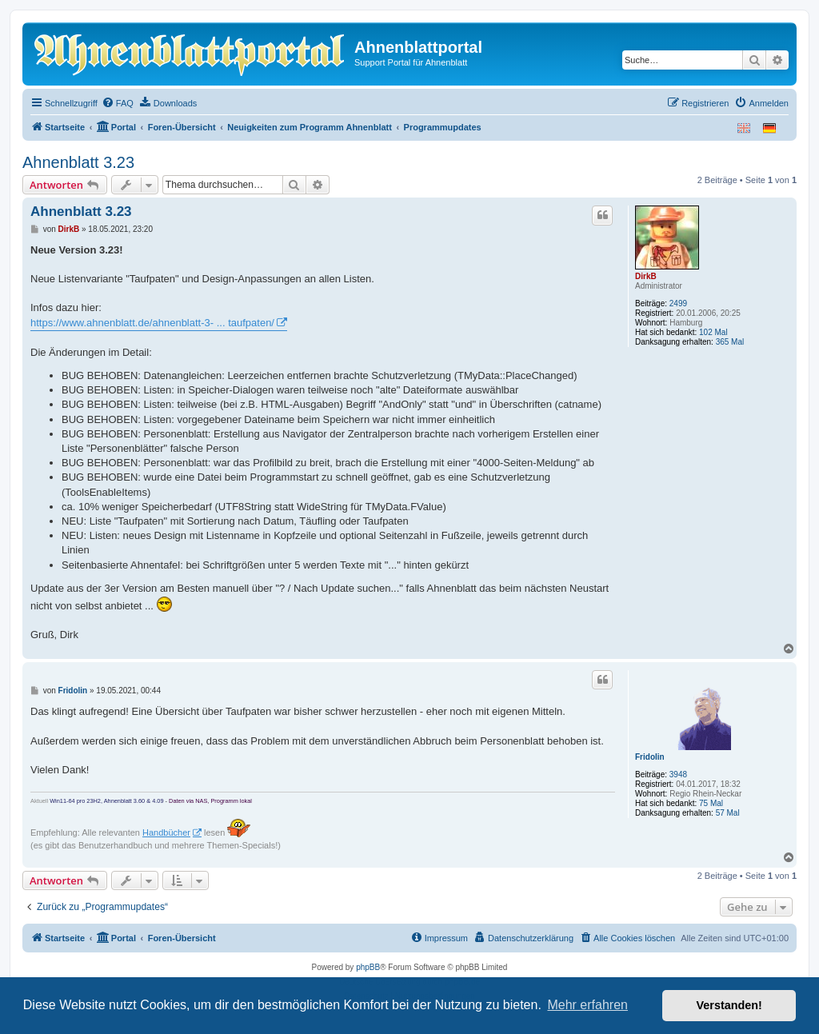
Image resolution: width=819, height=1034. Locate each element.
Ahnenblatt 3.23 (78, 162)
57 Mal (728, 812)
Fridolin (650, 757)
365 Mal (730, 341)
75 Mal (711, 803)
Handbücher (166, 832)
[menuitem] (118, 103)
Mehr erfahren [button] (587, 1005)
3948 (678, 774)
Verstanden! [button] (729, 1005)
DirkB (646, 276)
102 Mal (713, 332)
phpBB (368, 967)
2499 (678, 303)
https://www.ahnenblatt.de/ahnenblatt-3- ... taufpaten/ (152, 323)
